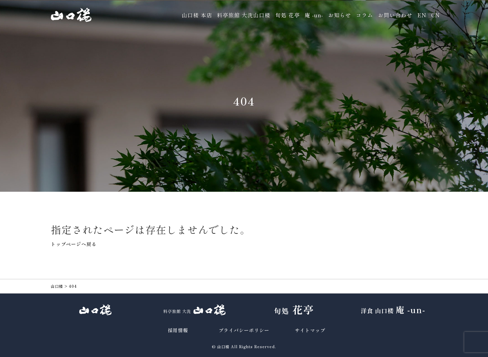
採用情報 (178, 330)
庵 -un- (314, 15)
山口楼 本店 (197, 15)
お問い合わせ (395, 15)
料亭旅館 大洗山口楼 (243, 15)
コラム (364, 15)
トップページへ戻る (74, 244)
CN (435, 15)
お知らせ (339, 15)
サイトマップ (310, 330)
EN (421, 15)
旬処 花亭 (287, 15)
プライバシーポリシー (244, 330)
